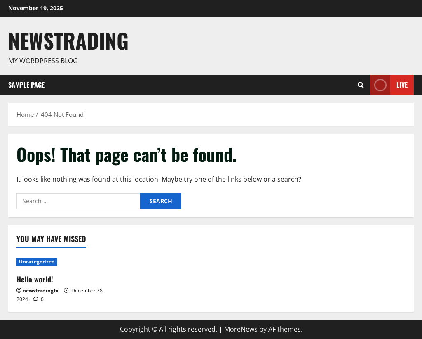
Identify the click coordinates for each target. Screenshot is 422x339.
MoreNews (241, 329)
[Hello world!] (62, 262)
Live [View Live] (389, 85)
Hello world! (34, 279)
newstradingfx (41, 290)
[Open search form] (361, 84)
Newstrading (68, 40)
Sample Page (26, 85)
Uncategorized (37, 261)
